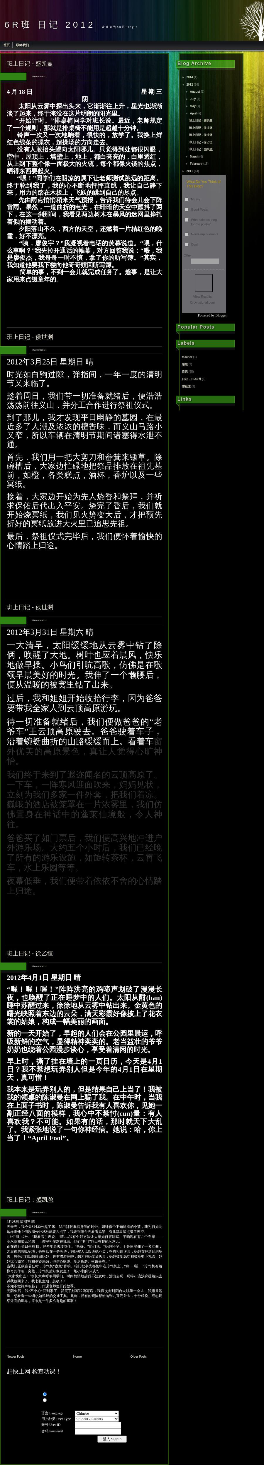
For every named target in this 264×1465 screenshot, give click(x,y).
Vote (204, 283)
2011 (189, 171)
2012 (189, 84)
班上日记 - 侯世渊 (30, 337)
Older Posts (139, 1356)
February (196, 163)
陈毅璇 (186, 386)
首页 (6, 45)
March (194, 156)
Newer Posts (16, 1356)
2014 (189, 77)
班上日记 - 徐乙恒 (30, 953)
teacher (187, 357)
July (193, 99)
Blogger (221, 315)
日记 (185, 371)
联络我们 (22, 45)
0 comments (38, 76)
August (195, 91)
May (192, 106)
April (193, 113)
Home (77, 1356)
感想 (185, 364)
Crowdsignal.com (202, 302)
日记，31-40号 (191, 379)
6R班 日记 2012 (50, 24)
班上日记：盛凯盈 (30, 1199)
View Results (202, 296)
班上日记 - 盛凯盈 (30, 63)
